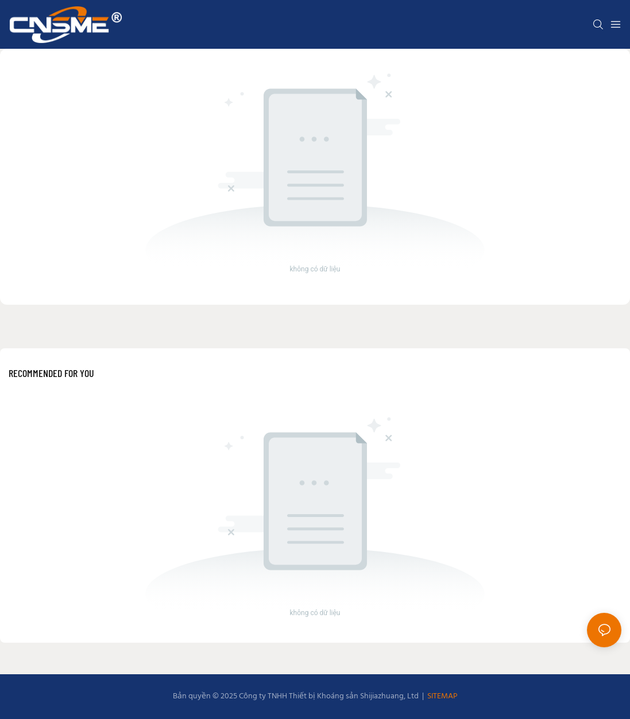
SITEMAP (442, 696)
